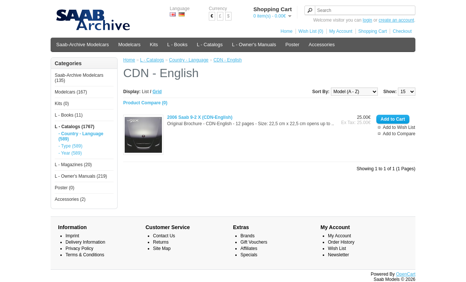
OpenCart (405, 274)
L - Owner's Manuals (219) (81, 176)
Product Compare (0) (145, 102)
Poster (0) (64, 187)
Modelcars (129, 44)
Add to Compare (399, 133)
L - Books (177, 44)
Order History (341, 242)
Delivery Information (85, 242)
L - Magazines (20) (73, 164)
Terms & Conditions (85, 254)
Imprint (72, 235)
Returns (161, 242)
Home (287, 31)
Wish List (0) (311, 31)
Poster (292, 44)
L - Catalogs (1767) (74, 126)
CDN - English (227, 60)
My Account (340, 31)
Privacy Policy (79, 248)
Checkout (402, 31)
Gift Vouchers (253, 242)
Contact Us (164, 235)
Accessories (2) (70, 199)
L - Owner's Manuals (254, 44)
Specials (248, 254)
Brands (247, 235)
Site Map (161, 248)
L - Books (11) (69, 115)
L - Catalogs (210, 44)
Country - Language (188, 60)
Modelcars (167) (71, 92)
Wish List (337, 248)
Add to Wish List (399, 127)
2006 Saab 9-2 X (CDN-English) (199, 117)
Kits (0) (62, 103)
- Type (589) (70, 146)
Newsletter (338, 254)
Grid (157, 91)
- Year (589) (70, 153)
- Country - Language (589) (80, 136)
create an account (396, 20)
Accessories (322, 44)
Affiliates (248, 248)
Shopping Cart (372, 31)
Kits (154, 44)
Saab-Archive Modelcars (82, 44)
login (367, 20)
